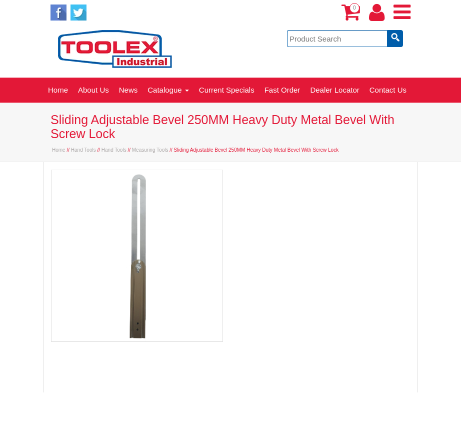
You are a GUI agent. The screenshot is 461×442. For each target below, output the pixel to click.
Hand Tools (83, 150)
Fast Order (282, 90)
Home (58, 90)
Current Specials (226, 90)
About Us (93, 90)
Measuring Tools (150, 150)
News (128, 90)
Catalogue (168, 90)
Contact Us (388, 90)
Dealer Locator (334, 90)
